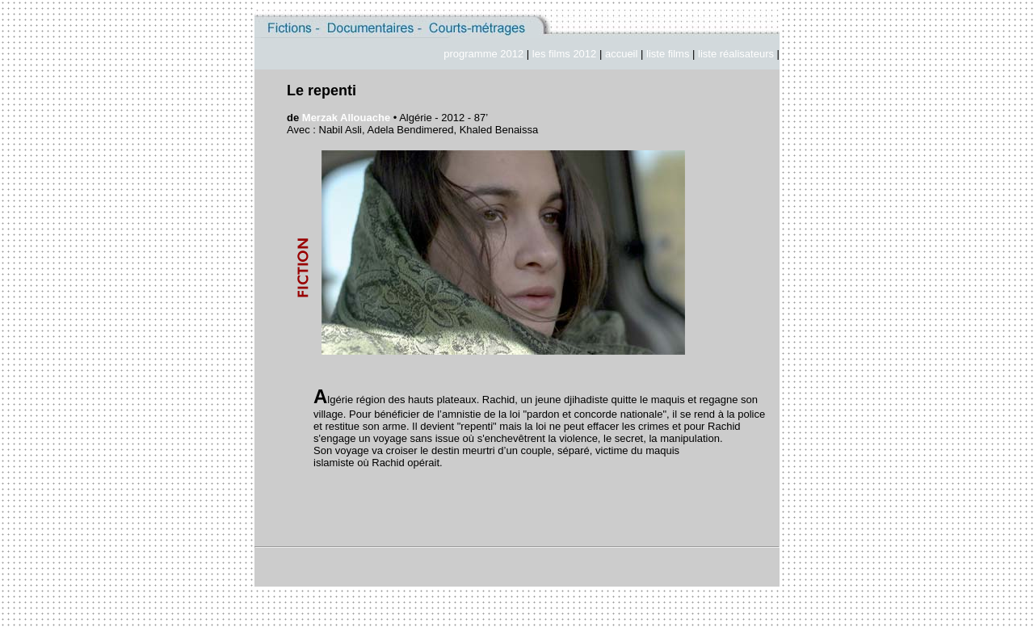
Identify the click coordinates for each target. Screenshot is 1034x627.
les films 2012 (564, 54)
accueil (623, 54)
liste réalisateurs (736, 54)
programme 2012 (483, 54)
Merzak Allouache (346, 118)
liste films (667, 54)
